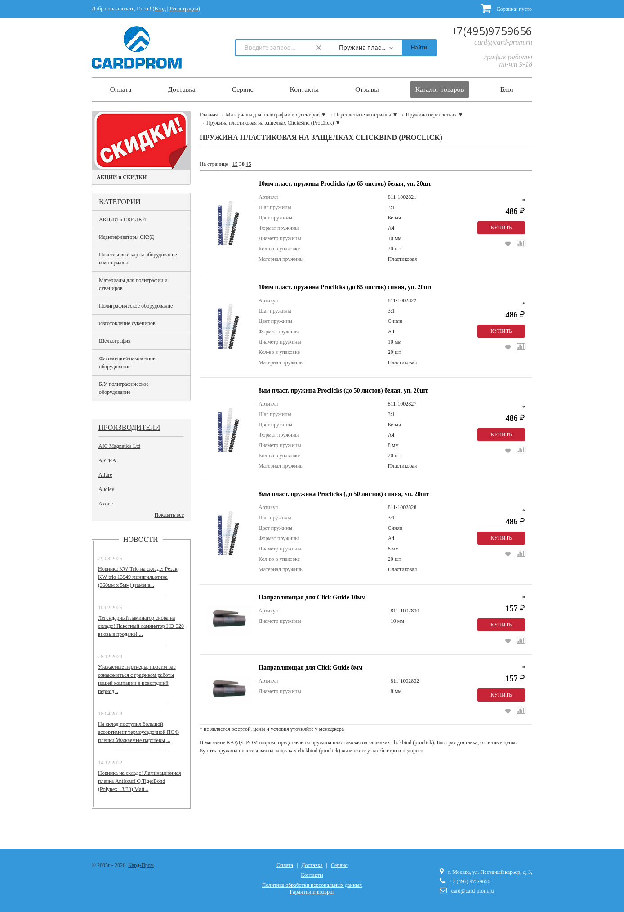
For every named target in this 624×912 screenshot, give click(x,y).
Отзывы (367, 89)
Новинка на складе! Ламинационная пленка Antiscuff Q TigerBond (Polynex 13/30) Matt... (139, 781)
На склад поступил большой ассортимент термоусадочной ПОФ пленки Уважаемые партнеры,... (138, 732)
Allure (105, 475)
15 (235, 164)
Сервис (243, 89)
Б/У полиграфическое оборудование (124, 388)
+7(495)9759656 (491, 30)
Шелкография (115, 341)
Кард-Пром (141, 865)
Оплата (120, 89)
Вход (160, 8)
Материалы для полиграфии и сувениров (133, 284)
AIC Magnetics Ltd (119, 446)
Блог (507, 89)
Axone (105, 504)
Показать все (169, 515)
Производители (129, 427)
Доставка (181, 89)
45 (248, 164)
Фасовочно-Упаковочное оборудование (127, 362)
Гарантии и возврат (312, 892)
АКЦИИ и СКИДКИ (122, 219)
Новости (140, 539)
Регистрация (183, 8)
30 (242, 164)
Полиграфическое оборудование (136, 306)
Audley (106, 489)
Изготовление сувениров (127, 323)
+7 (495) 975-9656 (470, 881)
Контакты (304, 89)
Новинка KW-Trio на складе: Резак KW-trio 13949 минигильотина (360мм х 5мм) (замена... (138, 577)
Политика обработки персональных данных (312, 885)
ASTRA (107, 460)
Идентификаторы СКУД (126, 237)
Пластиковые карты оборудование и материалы (138, 258)
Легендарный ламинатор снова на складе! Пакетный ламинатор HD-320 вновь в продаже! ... (141, 626)
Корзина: (506, 8)
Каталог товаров (439, 89)
